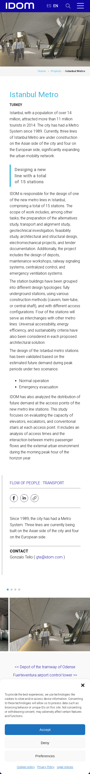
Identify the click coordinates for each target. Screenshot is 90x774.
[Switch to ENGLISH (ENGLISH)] (55, 6)
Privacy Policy (45, 767)
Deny (45, 743)
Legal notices (65, 767)
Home (42, 71)
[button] (82, 685)
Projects (56, 71)
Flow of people (25, 483)
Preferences (45, 756)
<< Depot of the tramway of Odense (45, 667)
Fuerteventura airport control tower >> (45, 675)
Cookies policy (26, 767)
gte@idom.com (49, 557)
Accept (45, 730)
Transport (53, 483)
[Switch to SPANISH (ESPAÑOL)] (49, 6)
